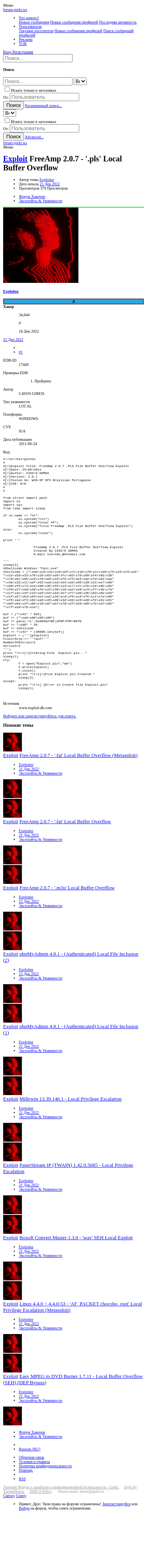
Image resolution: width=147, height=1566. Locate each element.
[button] (8, 5)
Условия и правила (34, 1513)
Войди (24, 1560)
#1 (21, 352)
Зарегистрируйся (116, 1555)
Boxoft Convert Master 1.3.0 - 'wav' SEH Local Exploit (76, 1289)
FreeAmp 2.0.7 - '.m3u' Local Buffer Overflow (67, 939)
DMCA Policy (41, 1543)
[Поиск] (38, 58)
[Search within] (80, 81)
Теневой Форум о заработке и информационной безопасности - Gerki (61, 1539)
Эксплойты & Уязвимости (40, 825)
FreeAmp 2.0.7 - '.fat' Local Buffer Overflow (65, 873)
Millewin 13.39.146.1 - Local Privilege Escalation (71, 1150)
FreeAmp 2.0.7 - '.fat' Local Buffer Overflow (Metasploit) (79, 807)
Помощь (26, 1522)
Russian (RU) (29, 1501)
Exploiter (47, 179)
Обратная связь (31, 1509)
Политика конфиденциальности (45, 1517)
